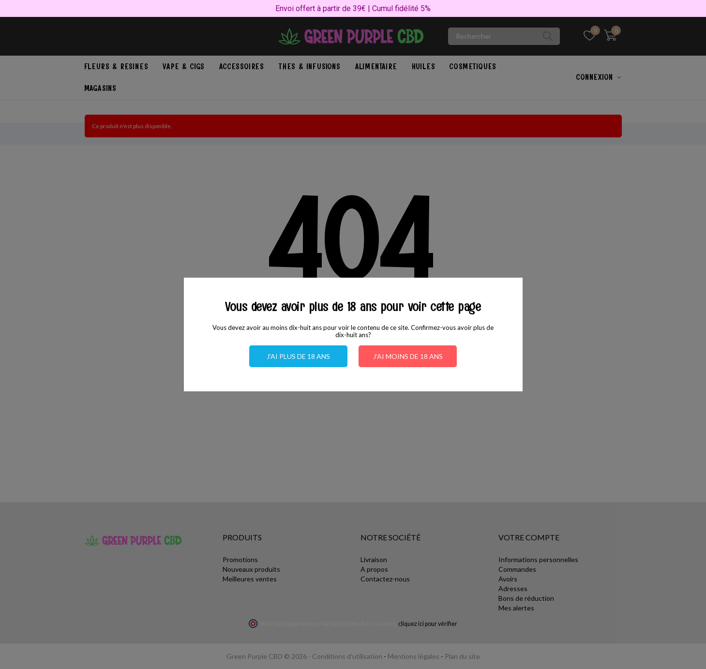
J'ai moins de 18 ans (408, 356)
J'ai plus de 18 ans (298, 356)
